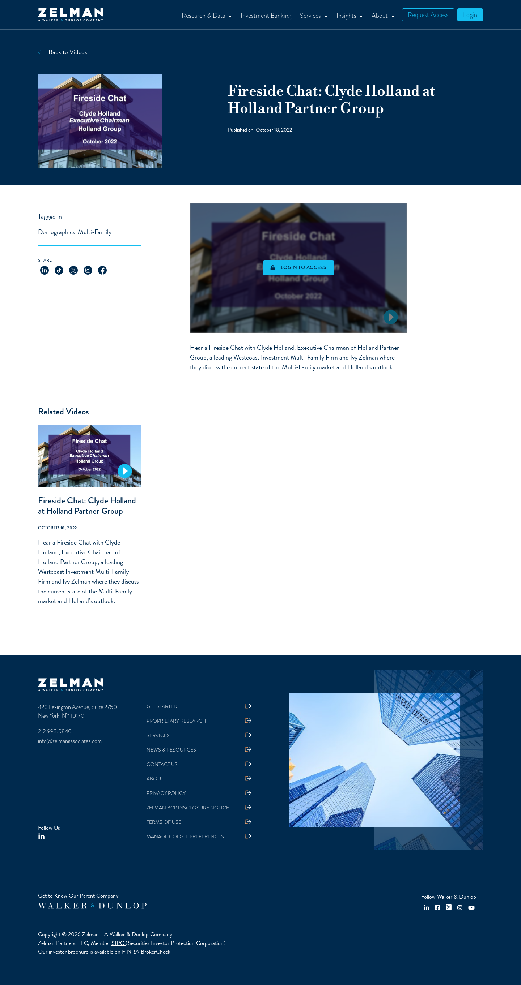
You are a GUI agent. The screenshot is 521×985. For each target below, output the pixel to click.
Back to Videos (67, 52)
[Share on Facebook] (102, 269)
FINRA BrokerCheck (146, 951)
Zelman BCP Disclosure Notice (188, 807)
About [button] (380, 15)
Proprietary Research (176, 721)
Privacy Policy (166, 793)
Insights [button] (347, 15)
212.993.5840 (55, 731)
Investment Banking (266, 15)
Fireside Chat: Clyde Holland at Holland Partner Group (87, 505)
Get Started (162, 706)
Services (158, 735)
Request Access (428, 14)
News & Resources (171, 750)
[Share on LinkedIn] (44, 269)
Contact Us (162, 764)
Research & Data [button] (204, 15)
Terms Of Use (164, 822)
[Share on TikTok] (58, 269)
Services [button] (311, 15)
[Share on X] (73, 269)
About (155, 778)
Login (470, 14)
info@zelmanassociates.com (70, 741)
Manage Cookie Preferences (185, 836)
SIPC (118, 943)
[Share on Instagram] (87, 269)
